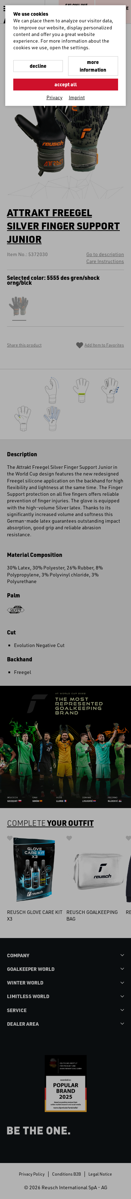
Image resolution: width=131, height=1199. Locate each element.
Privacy (54, 97)
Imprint (77, 97)
